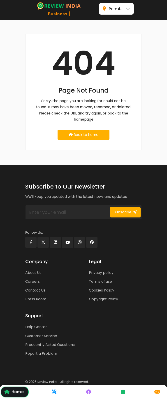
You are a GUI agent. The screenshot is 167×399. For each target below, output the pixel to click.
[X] (43, 242)
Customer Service (41, 335)
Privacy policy (101, 272)
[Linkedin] (55, 242)
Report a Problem (41, 353)
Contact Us (35, 290)
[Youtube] (67, 242)
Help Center (36, 326)
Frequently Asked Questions (50, 344)
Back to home (83, 134)
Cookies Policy (101, 290)
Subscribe (125, 212)
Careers (32, 281)
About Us (33, 272)
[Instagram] (79, 242)
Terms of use (100, 281)
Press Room (35, 299)
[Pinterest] (91, 242)
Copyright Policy (103, 299)
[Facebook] (31, 242)
